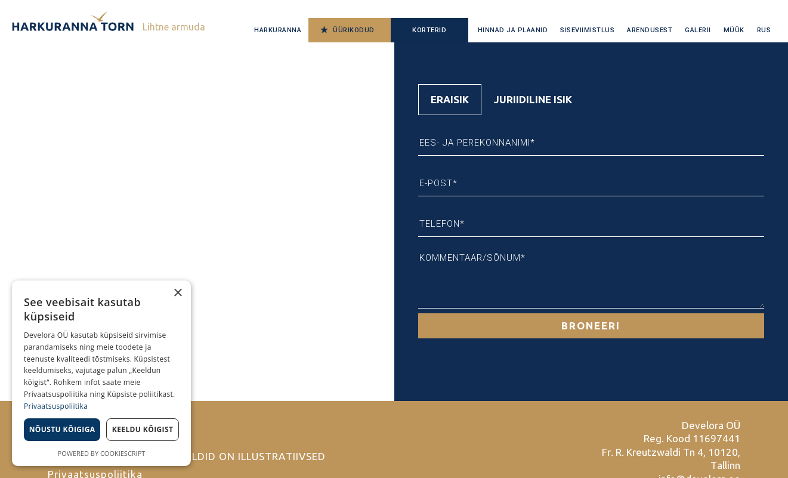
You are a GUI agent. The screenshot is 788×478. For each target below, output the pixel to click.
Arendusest (649, 30)
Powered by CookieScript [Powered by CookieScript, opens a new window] (102, 453)
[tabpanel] (591, 226)
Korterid (429, 30)
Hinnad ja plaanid (513, 30)
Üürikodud (354, 30)
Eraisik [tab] (450, 99)
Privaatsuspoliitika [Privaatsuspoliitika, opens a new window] (56, 406)
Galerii (698, 30)
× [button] (177, 293)
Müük (734, 30)
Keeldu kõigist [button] (143, 429)
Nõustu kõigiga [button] (62, 429)
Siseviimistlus (587, 30)
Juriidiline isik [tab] (533, 99)
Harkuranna (277, 30)
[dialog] (101, 373)
